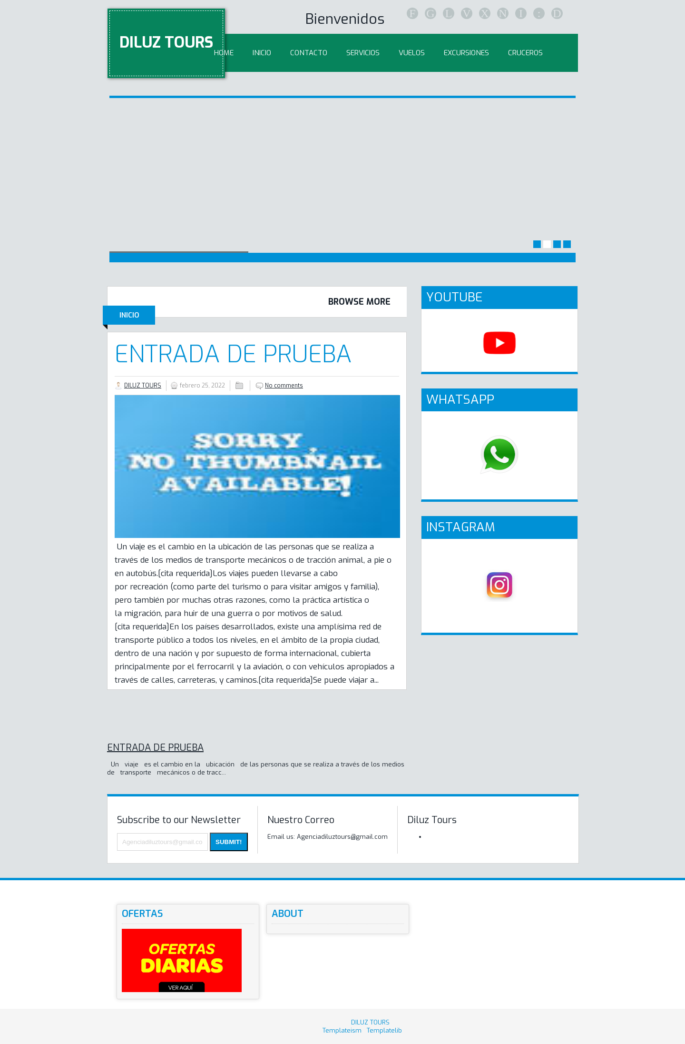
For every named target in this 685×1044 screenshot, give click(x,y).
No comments (284, 385)
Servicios (363, 53)
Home (224, 53)
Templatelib (384, 1030)
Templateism (342, 1030)
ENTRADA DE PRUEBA (233, 354)
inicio (262, 53)
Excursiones (466, 53)
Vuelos (412, 53)
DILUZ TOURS (166, 42)
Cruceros (525, 53)
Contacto (308, 53)
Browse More (359, 302)
